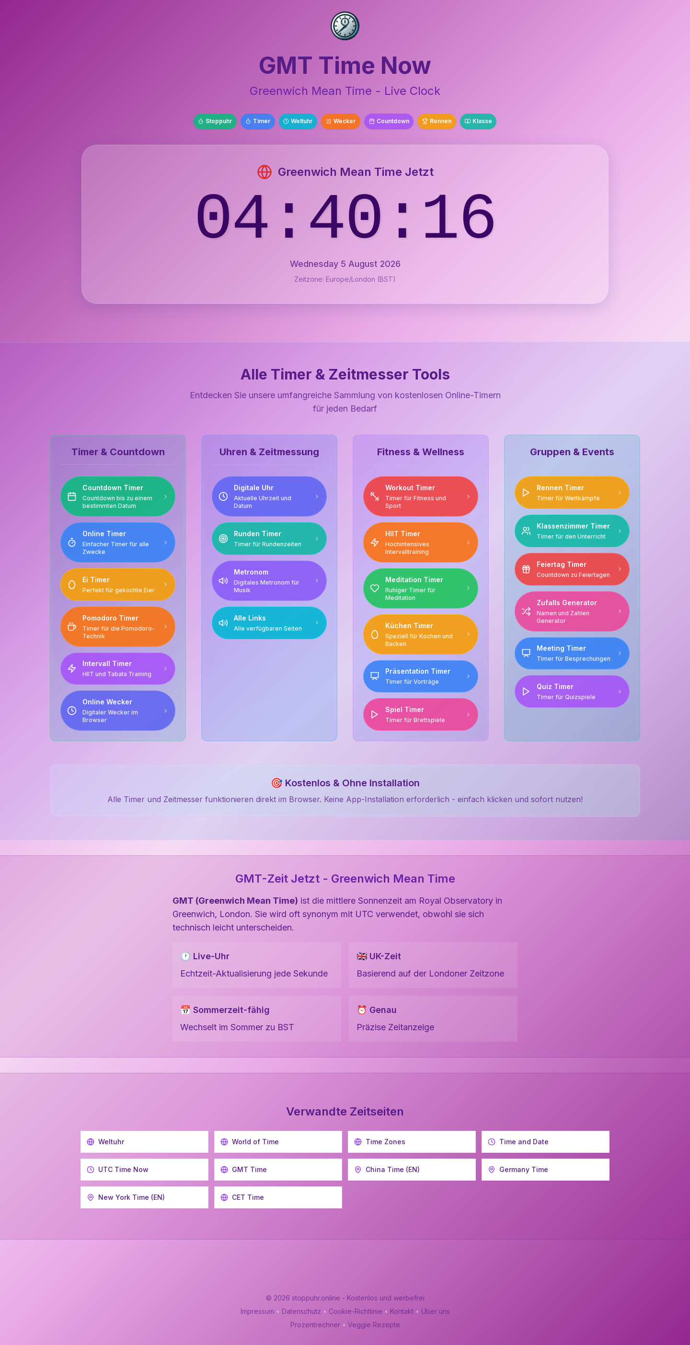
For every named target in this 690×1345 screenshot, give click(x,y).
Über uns (435, 1311)
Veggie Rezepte (374, 1325)
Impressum (257, 1311)
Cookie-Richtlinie (355, 1311)
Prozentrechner (315, 1325)
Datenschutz (301, 1311)
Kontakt (402, 1311)
